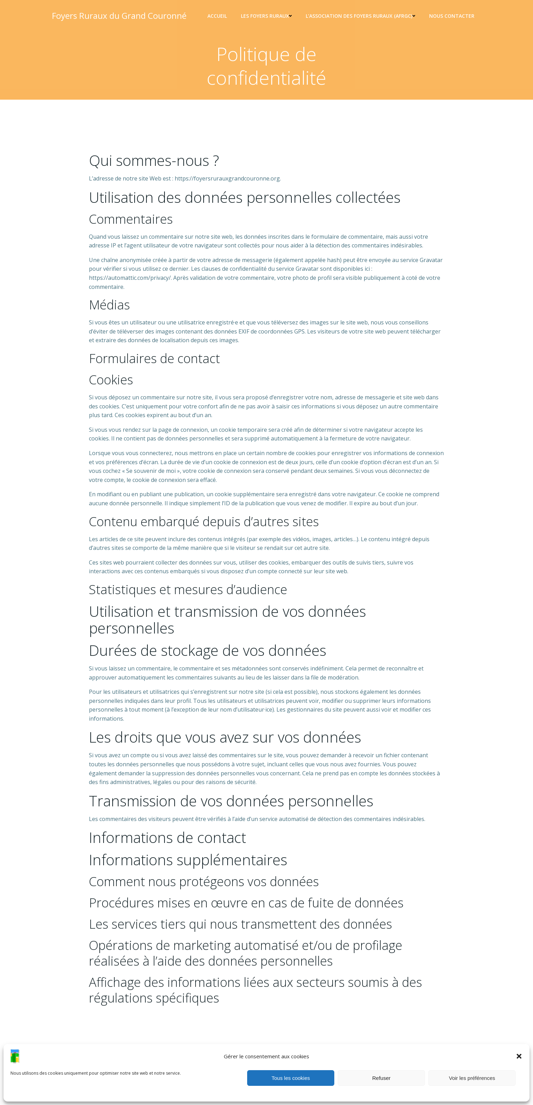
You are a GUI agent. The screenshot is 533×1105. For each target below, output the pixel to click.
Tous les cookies (291, 1078)
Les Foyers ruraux (266, 16)
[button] (519, 1056)
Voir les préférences (472, 1078)
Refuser (381, 1078)
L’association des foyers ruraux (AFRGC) (360, 16)
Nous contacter (451, 16)
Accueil (217, 16)
